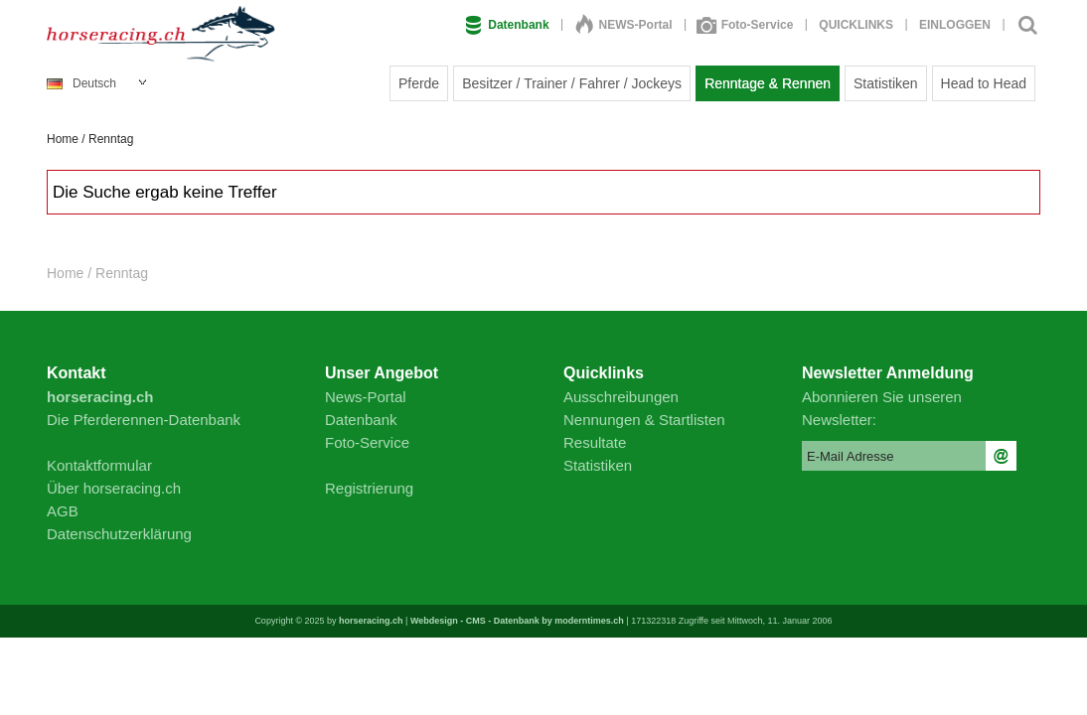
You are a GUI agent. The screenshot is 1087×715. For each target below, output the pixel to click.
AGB (62, 510)
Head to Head (983, 83)
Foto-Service (746, 25)
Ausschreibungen (621, 396)
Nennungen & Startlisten (644, 419)
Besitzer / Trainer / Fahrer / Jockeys (572, 83)
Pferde (418, 83)
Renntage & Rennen (767, 83)
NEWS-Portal (624, 25)
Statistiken (886, 83)
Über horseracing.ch (114, 488)
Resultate (594, 442)
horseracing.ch (371, 621)
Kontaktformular (99, 465)
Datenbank (506, 25)
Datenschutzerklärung (119, 533)
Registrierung (369, 488)
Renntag (110, 139)
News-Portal (365, 396)
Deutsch (81, 83)
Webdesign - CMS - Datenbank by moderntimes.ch (517, 621)
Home (62, 139)
